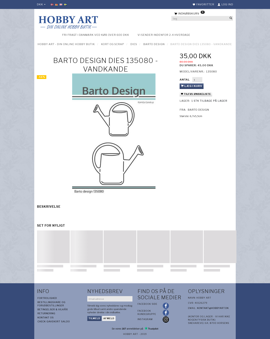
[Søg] (231, 18)
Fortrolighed (47, 298)
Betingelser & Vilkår (53, 309)
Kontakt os (46, 317)
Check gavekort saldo (54, 321)
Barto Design (198, 109)
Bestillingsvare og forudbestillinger (51, 304)
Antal (185, 79)
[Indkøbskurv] (202, 14)
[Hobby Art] (68, 22)
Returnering (46, 313)
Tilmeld (94, 318)
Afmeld (108, 318)
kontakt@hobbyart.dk (213, 308)
